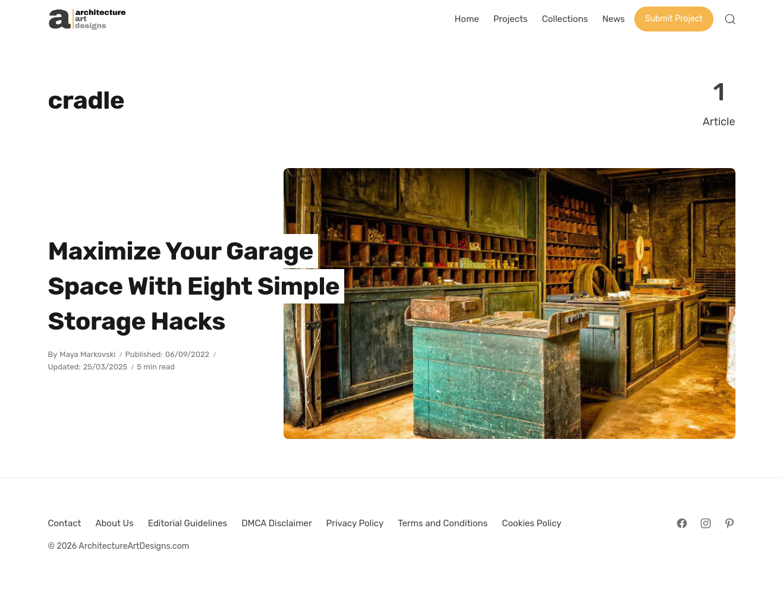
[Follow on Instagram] (705, 523)
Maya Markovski (87, 354)
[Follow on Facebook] (682, 523)
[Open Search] (730, 19)
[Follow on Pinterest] (729, 523)
